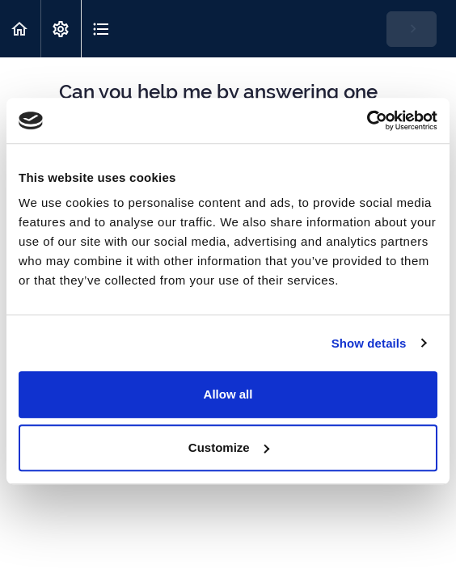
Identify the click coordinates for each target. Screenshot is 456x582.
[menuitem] (60, 28)
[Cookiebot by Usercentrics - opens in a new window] (366, 120)
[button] (20, 28)
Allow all (228, 394)
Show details (369, 343)
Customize (228, 447)
